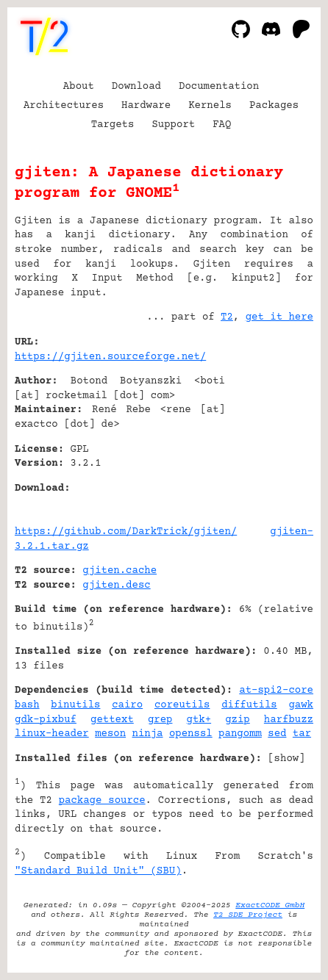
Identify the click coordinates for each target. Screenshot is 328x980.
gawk (300, 705)
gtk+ (199, 720)
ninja (147, 734)
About (78, 87)
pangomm (240, 734)
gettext (112, 720)
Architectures (64, 106)
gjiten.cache (119, 571)
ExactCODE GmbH (269, 905)
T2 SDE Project (247, 915)
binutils (75, 705)
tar (302, 734)
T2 (227, 317)
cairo (127, 705)
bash (27, 705)
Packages (274, 106)
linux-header (52, 734)
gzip (237, 720)
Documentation (219, 87)
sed (277, 734)
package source (102, 801)
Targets (113, 125)
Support (173, 125)
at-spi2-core (276, 690)
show (286, 759)
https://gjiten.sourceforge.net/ (110, 357)
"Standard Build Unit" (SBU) (98, 871)
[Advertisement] (269, 431)
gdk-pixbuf (45, 720)
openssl (191, 734)
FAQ (222, 125)
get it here (279, 317)
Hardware (146, 106)
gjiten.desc (116, 585)
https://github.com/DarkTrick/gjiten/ (126, 532)
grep (160, 720)
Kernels (210, 106)
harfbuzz (288, 720)
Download (136, 87)
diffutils (249, 705)
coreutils (182, 705)
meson (110, 734)
